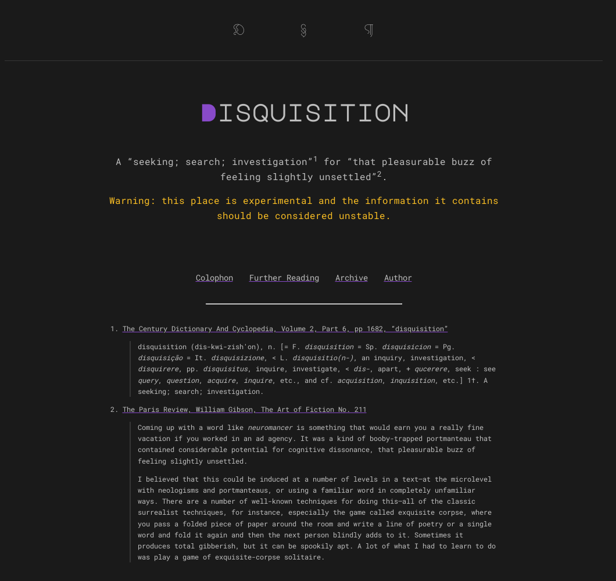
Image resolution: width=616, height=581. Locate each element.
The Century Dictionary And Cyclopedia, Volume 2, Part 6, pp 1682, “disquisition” (285, 328)
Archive (351, 277)
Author (398, 277)
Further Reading (284, 277)
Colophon (214, 277)
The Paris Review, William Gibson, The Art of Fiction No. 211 (245, 409)
